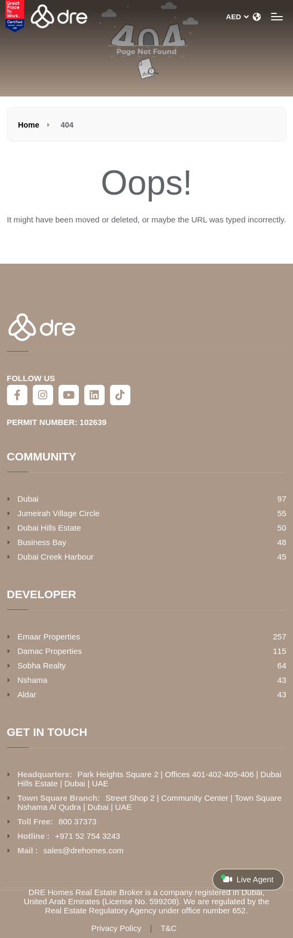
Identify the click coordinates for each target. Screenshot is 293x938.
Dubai (28, 498)
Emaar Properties (49, 636)
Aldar (27, 694)
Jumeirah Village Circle (59, 513)
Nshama (33, 679)
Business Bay (42, 542)
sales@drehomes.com (83, 850)
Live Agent (247, 879)
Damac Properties (50, 651)
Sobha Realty (42, 665)
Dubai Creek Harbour (56, 556)
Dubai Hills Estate (49, 527)
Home (29, 125)
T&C (168, 928)
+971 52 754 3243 (87, 835)
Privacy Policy (116, 928)
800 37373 (77, 821)
